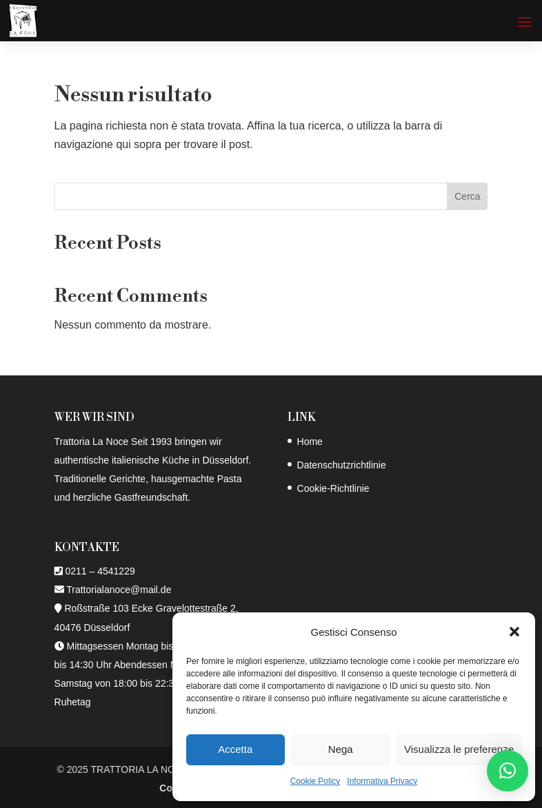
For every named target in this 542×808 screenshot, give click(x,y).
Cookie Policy (315, 781)
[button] (514, 632)
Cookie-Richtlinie (333, 488)
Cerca (467, 196)
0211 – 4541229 (99, 571)
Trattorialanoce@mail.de (118, 589)
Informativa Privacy (382, 781)
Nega (340, 749)
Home (310, 441)
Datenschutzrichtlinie (341, 464)
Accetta (235, 749)
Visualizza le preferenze (459, 749)
